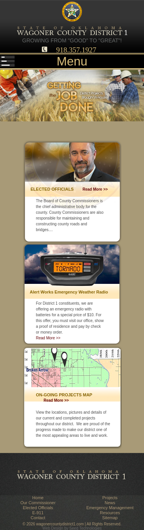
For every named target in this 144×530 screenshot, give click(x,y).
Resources (110, 512)
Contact (38, 517)
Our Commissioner (38, 502)
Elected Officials (38, 507)
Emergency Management (110, 507)
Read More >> (95, 189)
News (109, 502)
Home (37, 497)
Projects (110, 497)
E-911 (37, 512)
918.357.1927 (76, 50)
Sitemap (110, 517)
